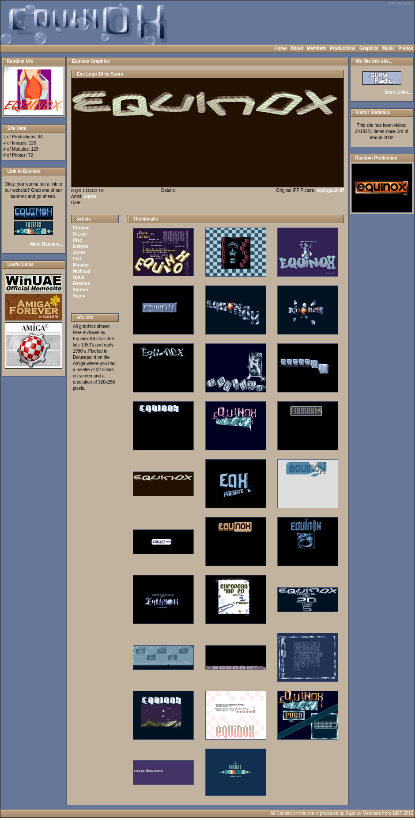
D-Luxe (80, 234)
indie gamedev (399, 3)
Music (388, 48)
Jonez (79, 252)
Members (316, 48)
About (296, 48)
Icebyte (80, 246)
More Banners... (46, 244)
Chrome (81, 227)
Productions (342, 48)
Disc (77, 240)
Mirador (81, 265)
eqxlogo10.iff (330, 190)
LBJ (77, 258)
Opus (78, 277)
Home (281, 48)
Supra (89, 196)
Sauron (80, 289)
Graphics (368, 48)
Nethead (81, 271)
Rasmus (81, 283)
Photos (405, 48)
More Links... (398, 92)
